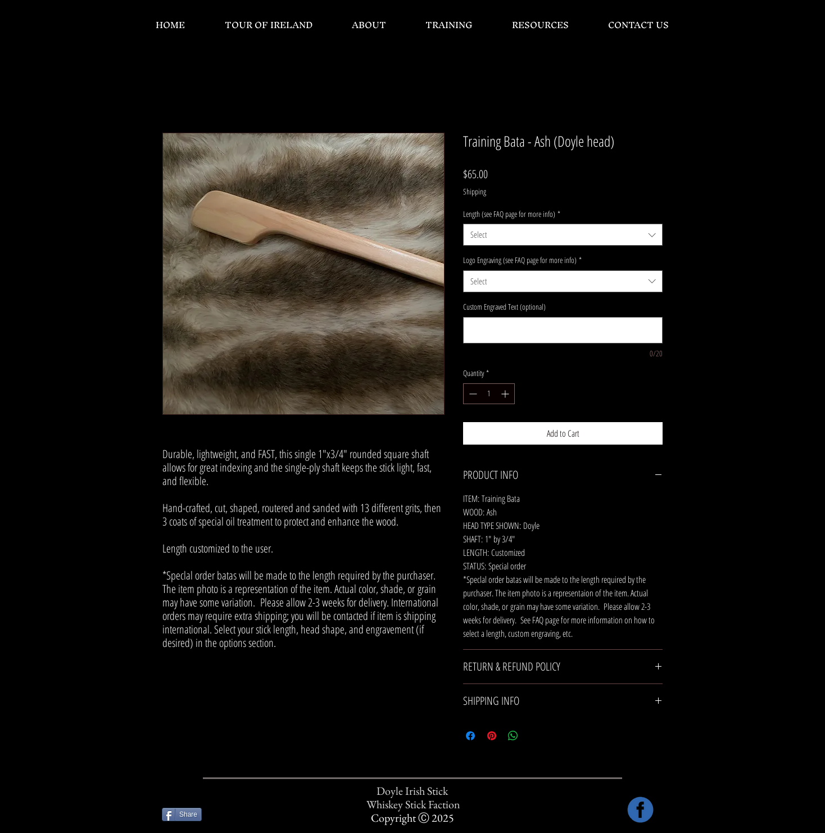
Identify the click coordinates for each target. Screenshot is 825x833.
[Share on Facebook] (470, 736)
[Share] (182, 814)
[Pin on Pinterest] (491, 736)
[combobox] (563, 235)
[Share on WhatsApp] (513, 736)
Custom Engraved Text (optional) (504, 306)
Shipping (474, 191)
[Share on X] (534, 736)
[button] (368, 24)
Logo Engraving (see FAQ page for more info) (522, 260)
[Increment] (506, 394)
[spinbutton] (489, 394)
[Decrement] (472, 394)
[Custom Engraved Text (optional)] (563, 330)
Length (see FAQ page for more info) (511, 214)
